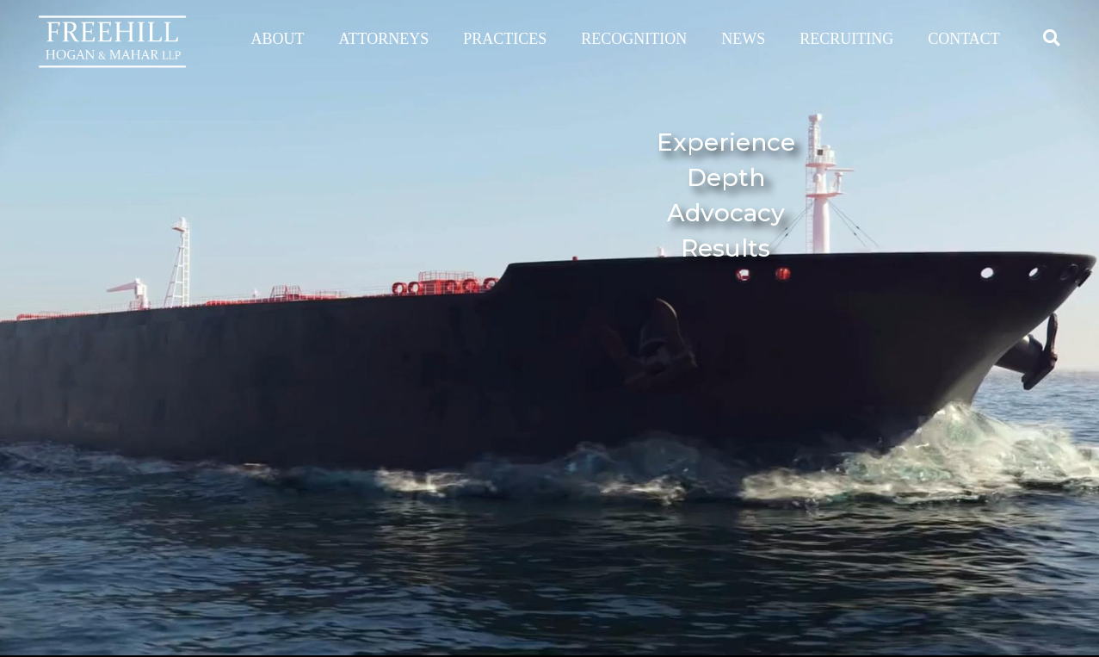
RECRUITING (846, 38)
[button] (1051, 37)
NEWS (743, 38)
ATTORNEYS (384, 38)
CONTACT (964, 38)
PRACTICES (504, 38)
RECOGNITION (634, 38)
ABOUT (278, 38)
